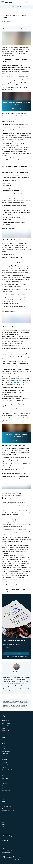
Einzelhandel (5, 749)
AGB (3, 846)
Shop (3, 735)
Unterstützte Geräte (7, 769)
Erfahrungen (5, 753)
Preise (3, 737)
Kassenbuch (5, 733)
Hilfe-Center (5, 778)
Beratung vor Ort (6, 804)
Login (3, 799)
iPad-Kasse (4, 767)
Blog (3, 785)
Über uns (4, 822)
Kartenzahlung (5, 728)
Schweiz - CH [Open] (7, 835)
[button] (16, 28)
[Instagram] (5, 841)
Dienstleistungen (6, 751)
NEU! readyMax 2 (6, 765)
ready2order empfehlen (8, 810)
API (2, 808)
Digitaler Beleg (5, 730)
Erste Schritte (5, 781)
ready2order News (6, 790)
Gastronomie (5, 746)
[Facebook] (8, 841)
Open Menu (30, 2)
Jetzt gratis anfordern (16, 653)
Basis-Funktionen (6, 723)
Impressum (4, 848)
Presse (3, 824)
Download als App (6, 806)
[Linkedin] (2, 841)
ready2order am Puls (7, 813)
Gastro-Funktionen (6, 726)
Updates (4, 788)
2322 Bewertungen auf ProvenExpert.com (14, 859)
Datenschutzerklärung (7, 850)
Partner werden (6, 827)
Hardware (4, 762)
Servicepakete (5, 783)
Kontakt (4, 801)
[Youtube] (10, 841)
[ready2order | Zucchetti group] (12, 857)
